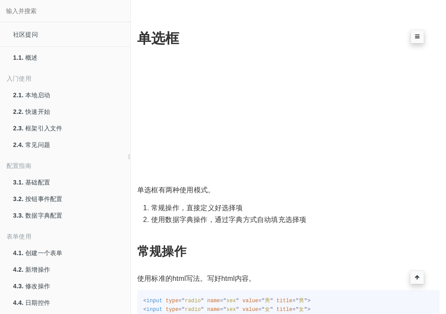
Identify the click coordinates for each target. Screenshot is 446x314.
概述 (25, 57)
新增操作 (31, 269)
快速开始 (31, 111)
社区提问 (25, 34)
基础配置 (31, 182)
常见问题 (31, 144)
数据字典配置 (37, 215)
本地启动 (31, 95)
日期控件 (31, 302)
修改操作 (31, 286)
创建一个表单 (37, 252)
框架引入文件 (37, 128)
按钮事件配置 (37, 198)
